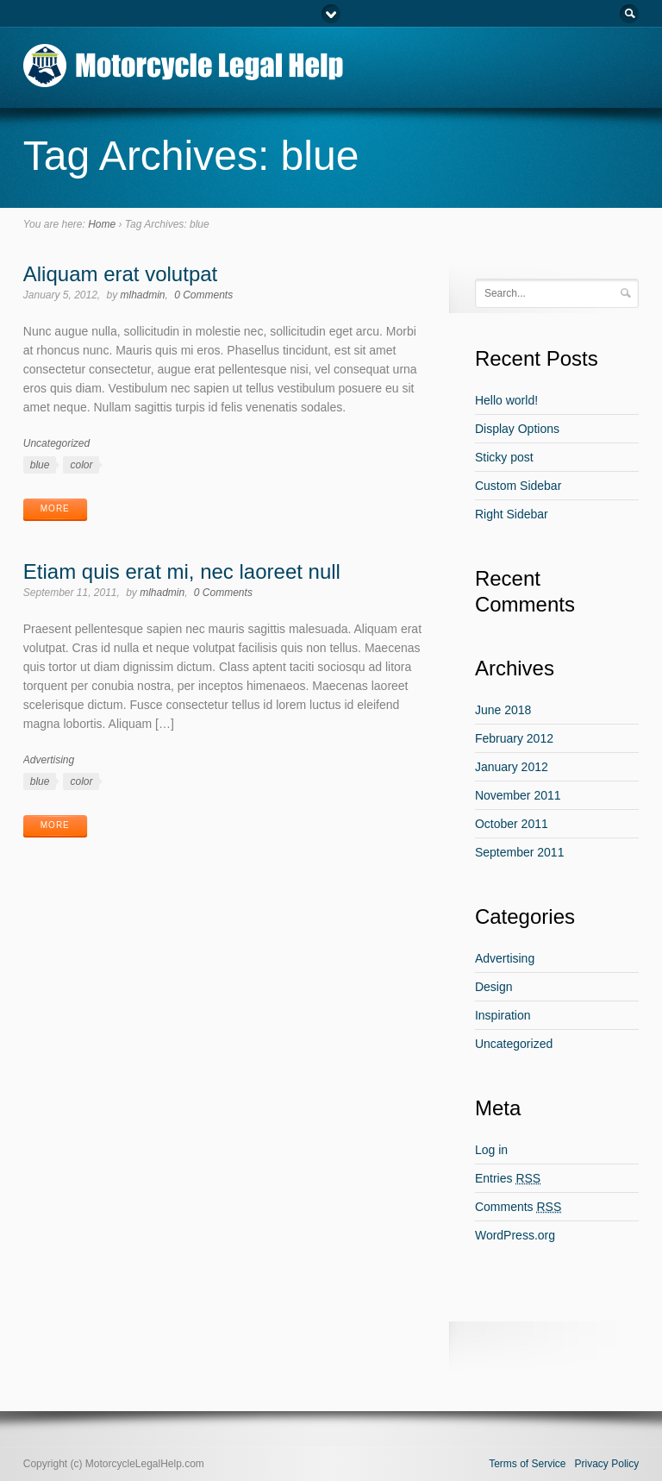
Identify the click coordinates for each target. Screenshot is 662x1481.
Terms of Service (527, 1464)
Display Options (517, 429)
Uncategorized (56, 443)
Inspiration (503, 1015)
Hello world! (506, 400)
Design (494, 987)
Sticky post (504, 457)
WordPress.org (515, 1235)
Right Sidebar (511, 514)
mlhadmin (143, 295)
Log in (491, 1150)
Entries (507, 1178)
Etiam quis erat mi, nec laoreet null (181, 571)
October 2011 (511, 824)
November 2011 (518, 795)
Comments (518, 1207)
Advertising (48, 760)
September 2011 (520, 852)
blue (40, 465)
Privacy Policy (607, 1464)
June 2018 (503, 710)
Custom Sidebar (518, 486)
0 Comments (203, 295)
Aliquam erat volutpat (120, 274)
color (81, 465)
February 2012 (514, 738)
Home (102, 224)
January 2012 (511, 767)
